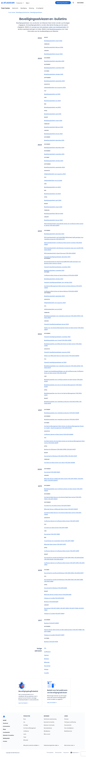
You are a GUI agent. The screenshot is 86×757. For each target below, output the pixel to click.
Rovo (24, 719)
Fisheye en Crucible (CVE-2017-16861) (54, 613)
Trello (24, 737)
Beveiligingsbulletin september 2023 (54, 296)
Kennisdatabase (48, 728)
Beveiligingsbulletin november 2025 (54, 67)
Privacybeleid (50, 752)
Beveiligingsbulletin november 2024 (54, 154)
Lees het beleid (23, 703)
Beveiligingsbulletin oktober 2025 (53, 74)
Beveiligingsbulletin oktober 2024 (53, 160)
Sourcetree (47, 666)
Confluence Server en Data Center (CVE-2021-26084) (58, 434)
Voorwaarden (58, 752)
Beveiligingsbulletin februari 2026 (53, 47)
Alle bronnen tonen (69, 745)
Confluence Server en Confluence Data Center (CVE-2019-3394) (61, 521)
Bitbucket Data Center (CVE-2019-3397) (55, 544)
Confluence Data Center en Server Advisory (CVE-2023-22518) (61, 275)
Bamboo (46, 658)
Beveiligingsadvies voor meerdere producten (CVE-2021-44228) (61, 413)
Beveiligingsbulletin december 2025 (54, 61)
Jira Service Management (29, 728)
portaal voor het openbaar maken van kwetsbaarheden (49, 27)
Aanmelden (80, 2)
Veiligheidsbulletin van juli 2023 (53, 309)
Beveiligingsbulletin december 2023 (54, 234)
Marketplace (47, 731)
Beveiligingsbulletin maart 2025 (53, 120)
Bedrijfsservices (68, 731)
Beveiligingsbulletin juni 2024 (52, 187)
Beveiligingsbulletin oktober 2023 (53, 279)
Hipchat (46, 655)
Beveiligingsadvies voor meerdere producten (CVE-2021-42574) (61, 419)
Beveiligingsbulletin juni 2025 (52, 100)
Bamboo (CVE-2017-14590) (51, 623)
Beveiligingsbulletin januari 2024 (53, 220)
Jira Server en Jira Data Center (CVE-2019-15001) (57, 505)
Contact (5, 741)
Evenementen (6, 726)
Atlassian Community (49, 725)
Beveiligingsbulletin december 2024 (54, 147)
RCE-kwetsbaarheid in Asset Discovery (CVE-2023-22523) (60, 253)
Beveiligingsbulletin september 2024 (54, 167)
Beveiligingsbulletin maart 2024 (53, 207)
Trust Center (11, 12)
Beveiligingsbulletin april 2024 (52, 200)
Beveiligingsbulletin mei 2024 (52, 193)
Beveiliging (24, 8)
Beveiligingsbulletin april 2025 (52, 114)
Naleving (31, 8)
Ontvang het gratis (63, 2)
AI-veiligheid (39, 8)
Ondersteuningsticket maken (51, 745)
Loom (24, 734)
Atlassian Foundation (8, 735)
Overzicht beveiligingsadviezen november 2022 (57, 336)
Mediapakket (6, 738)
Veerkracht (15, 8)
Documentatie (67, 725)
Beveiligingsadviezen (36, 12)
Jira (45, 648)
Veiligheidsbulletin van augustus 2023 (55, 302)
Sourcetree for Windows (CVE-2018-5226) (55, 588)
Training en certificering (70, 722)
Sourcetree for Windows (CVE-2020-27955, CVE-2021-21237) (60, 456)
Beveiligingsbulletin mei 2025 (52, 107)
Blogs (4, 729)
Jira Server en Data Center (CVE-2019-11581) (56, 527)
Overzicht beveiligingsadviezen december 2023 (57, 257)
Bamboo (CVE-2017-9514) (51, 641)
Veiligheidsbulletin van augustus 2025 (55, 87)
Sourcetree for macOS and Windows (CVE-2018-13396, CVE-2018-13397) (64, 573)
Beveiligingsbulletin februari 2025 (53, 127)
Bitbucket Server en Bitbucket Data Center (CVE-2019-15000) (61, 509)
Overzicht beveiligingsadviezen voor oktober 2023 (58, 282)
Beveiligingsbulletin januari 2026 (53, 54)
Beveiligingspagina (55, 29)
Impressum (66, 752)
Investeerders (6, 732)
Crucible (46, 673)
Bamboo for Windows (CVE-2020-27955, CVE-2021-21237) (60, 449)
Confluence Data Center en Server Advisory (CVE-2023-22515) (61, 291)
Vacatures (5, 723)
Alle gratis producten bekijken (31, 745)
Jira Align (25, 725)
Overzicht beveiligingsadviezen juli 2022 (55, 362)
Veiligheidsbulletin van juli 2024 (53, 180)
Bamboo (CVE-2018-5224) (51, 601)
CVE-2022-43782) (66, 340)
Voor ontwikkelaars (69, 728)
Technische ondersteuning (50, 719)
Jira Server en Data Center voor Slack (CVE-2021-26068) (59, 462)
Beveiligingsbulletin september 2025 (54, 81)
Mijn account (47, 734)
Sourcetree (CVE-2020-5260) (52, 472)
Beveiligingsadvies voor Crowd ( (53, 340)
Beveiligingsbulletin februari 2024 (53, 213)
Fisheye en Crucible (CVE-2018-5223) (54, 598)
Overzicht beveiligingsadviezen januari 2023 (56, 324)
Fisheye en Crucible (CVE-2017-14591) (54, 635)
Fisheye (46, 669)
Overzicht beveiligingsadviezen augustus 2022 (57, 352)
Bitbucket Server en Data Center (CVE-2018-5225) (57, 594)
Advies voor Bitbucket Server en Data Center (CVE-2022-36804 (61, 355)
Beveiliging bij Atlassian (23, 12)
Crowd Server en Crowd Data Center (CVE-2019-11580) (59, 541)
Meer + (28, 3)
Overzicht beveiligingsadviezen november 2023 (57, 267)
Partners (66, 719)
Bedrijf (4, 720)
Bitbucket (47, 662)
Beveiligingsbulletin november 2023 (54, 270)
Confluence (47, 651)
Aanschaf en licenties (49, 722)
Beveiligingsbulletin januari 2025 (53, 133)
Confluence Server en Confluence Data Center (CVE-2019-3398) (61, 551)
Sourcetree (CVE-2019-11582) (52, 534)
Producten (20, 3)
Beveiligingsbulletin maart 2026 (53, 40)
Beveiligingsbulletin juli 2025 (52, 94)
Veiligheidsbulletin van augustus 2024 (55, 174)
